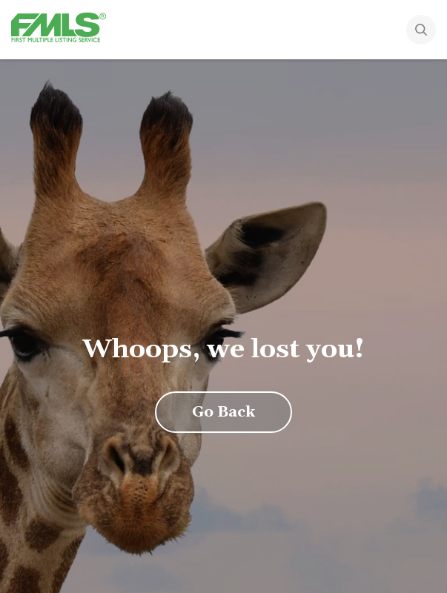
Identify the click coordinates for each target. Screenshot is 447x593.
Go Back (223, 412)
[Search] (421, 31)
